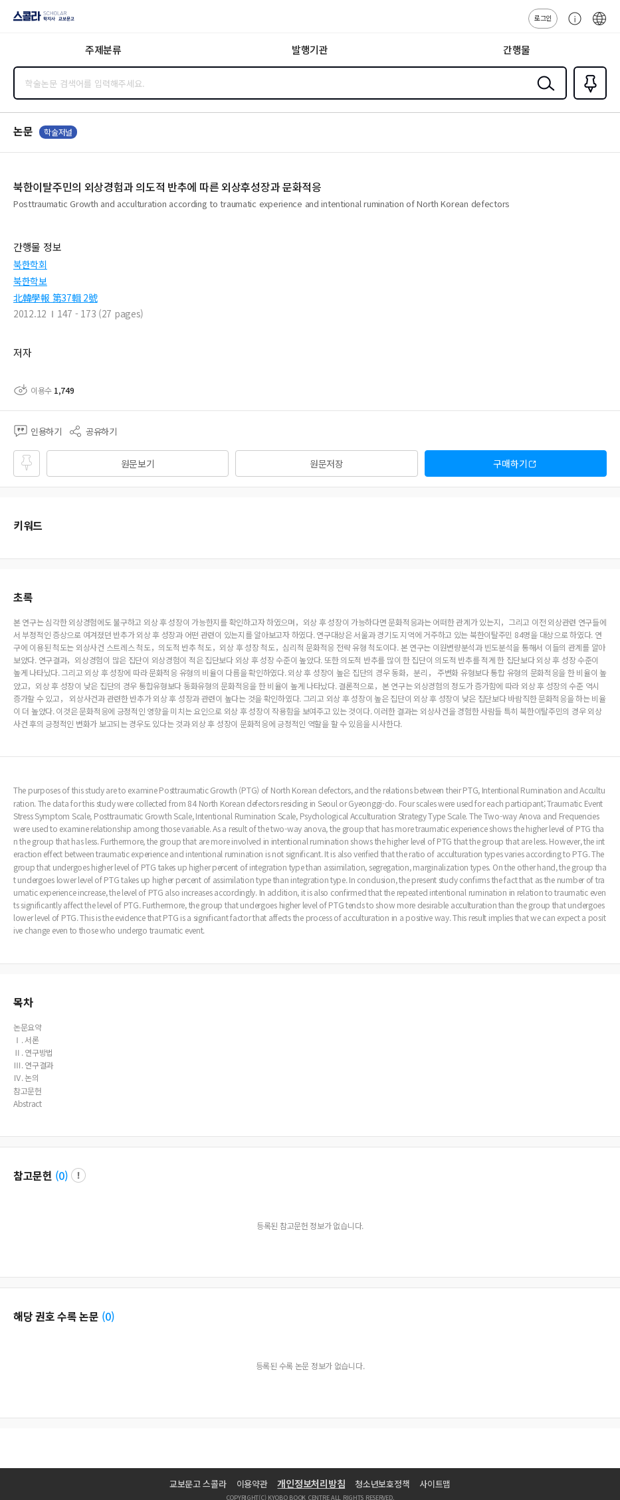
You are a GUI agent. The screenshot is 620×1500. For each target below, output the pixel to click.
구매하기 (510, 463)
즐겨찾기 (587, 98)
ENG (599, 25)
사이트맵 (435, 1483)
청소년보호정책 (382, 1483)
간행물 (516, 49)
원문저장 (327, 463)
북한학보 (30, 281)
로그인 (543, 18)
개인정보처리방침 (311, 1483)
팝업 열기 (78, 1175)
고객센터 (571, 25)
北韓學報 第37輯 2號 (55, 297)
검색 (543, 93)
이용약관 (252, 1483)
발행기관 (310, 49)
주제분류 (103, 49)
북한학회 (30, 264)
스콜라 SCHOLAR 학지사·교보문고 (40, 20)
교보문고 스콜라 (198, 1483)
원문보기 (138, 463)
